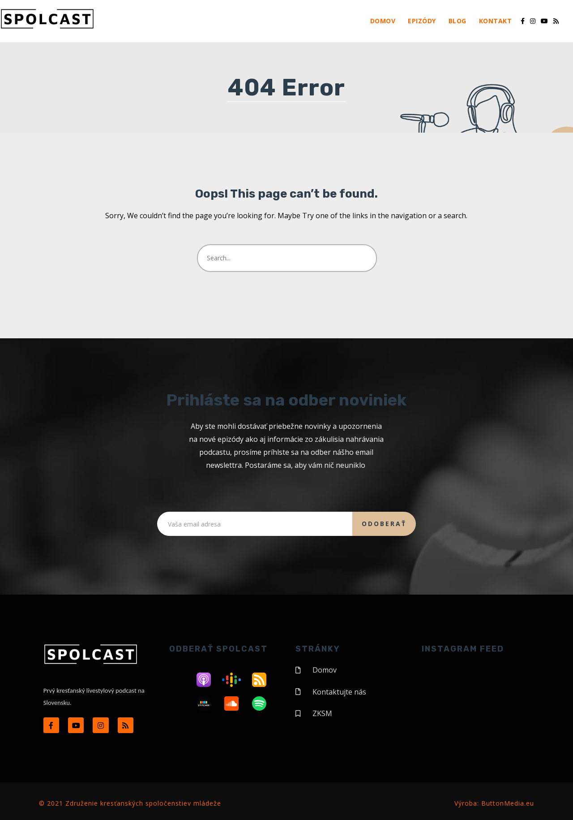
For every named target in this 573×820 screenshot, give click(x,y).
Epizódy (422, 21)
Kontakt (495, 21)
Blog (457, 21)
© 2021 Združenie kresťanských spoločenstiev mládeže (130, 802)
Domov (383, 21)
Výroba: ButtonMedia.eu (494, 802)
